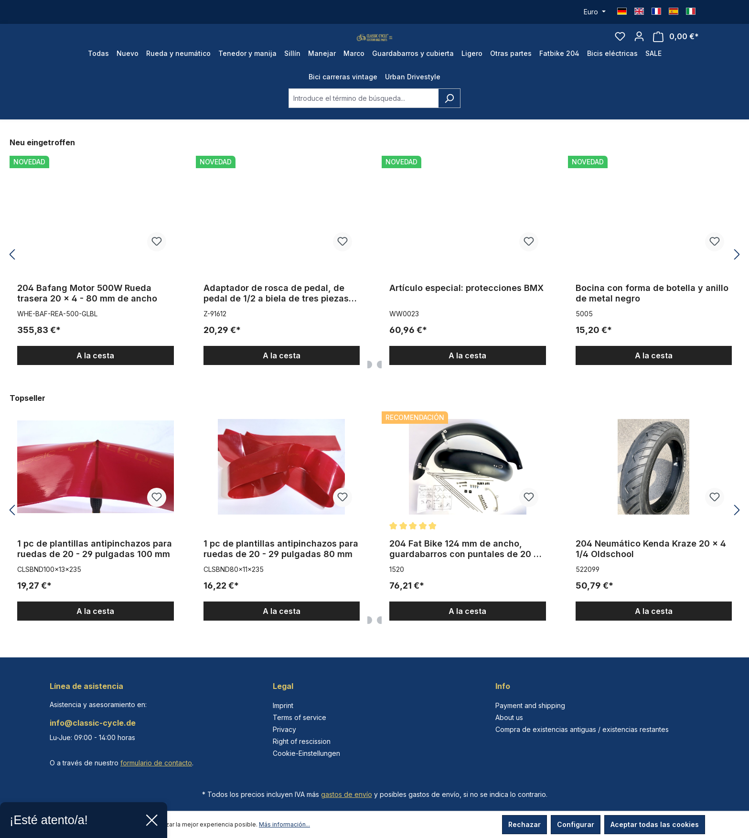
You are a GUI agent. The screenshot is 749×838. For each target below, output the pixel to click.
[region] (374, 274)
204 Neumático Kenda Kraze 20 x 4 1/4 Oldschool (651, 568)
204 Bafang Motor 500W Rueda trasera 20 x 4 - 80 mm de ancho (87, 312)
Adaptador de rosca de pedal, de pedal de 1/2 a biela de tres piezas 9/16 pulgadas (276, 312)
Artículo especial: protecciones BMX (466, 307)
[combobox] (364, 117)
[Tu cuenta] (639, 45)
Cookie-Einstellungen (306, 753)
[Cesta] (676, 46)
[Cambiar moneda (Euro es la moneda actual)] (595, 12)
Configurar (575, 824)
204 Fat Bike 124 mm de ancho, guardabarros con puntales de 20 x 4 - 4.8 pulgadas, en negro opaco (464, 568)
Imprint (283, 705)
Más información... (284, 824)
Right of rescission (302, 741)
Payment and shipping (530, 705)
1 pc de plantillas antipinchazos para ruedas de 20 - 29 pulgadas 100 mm (94, 568)
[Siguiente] (737, 274)
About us (509, 717)
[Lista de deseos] (620, 45)
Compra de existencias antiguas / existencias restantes (582, 729)
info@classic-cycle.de (93, 723)
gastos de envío (346, 794)
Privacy (284, 729)
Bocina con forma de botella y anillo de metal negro (652, 312)
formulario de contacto (156, 763)
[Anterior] (12, 274)
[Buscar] (449, 117)
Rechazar (524, 824)
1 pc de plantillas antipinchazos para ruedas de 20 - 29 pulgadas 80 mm (280, 568)
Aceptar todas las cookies (654, 824)
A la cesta (95, 374)
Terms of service (299, 717)
